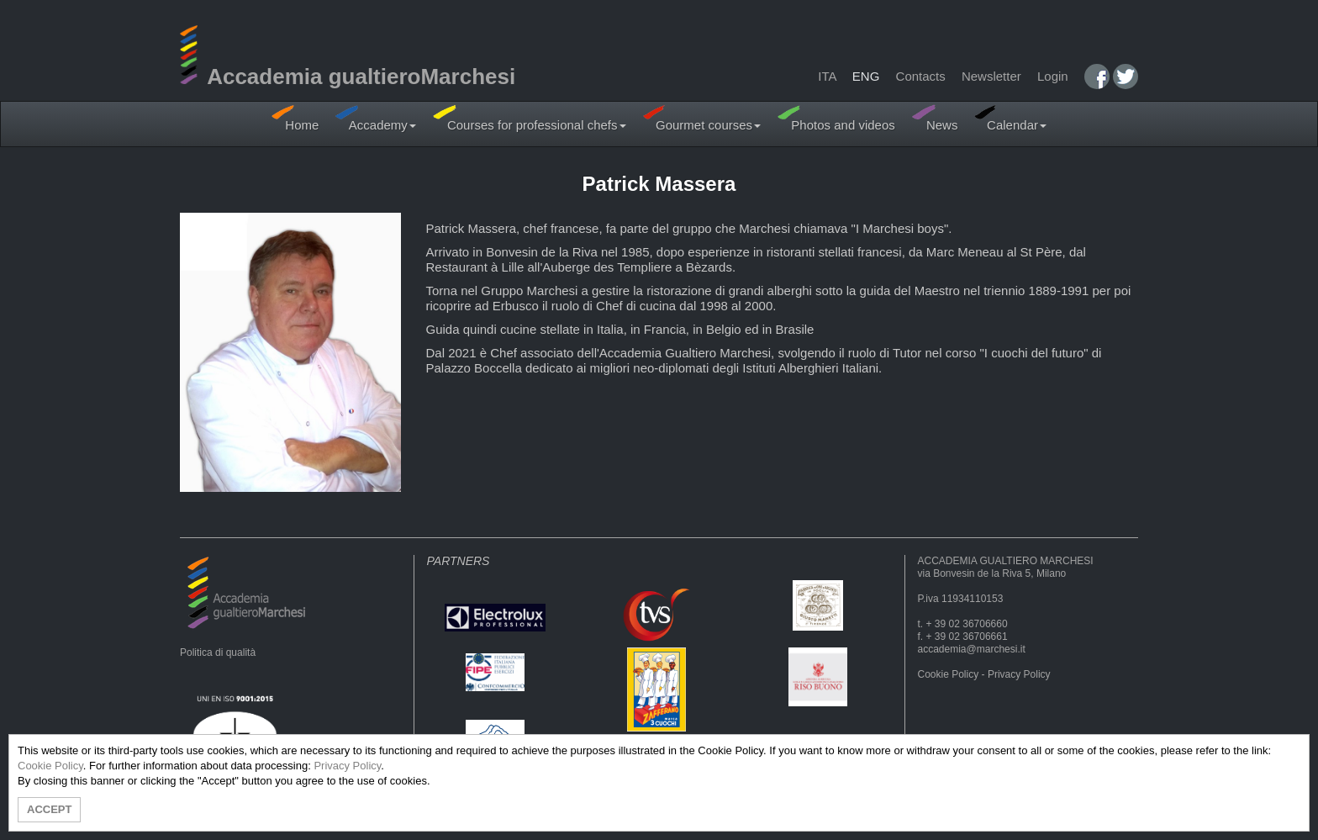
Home (295, 118)
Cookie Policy (948, 674)
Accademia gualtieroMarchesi (347, 76)
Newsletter (991, 76)
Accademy (375, 118)
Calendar (1010, 118)
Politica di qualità (218, 652)
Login (1052, 76)
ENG (866, 76)
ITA (827, 76)
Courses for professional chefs (529, 118)
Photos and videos (836, 118)
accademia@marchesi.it (971, 649)
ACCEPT (49, 809)
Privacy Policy (1019, 674)
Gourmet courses (702, 118)
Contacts (921, 76)
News (935, 118)
